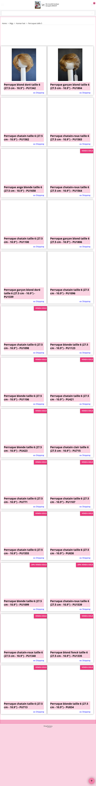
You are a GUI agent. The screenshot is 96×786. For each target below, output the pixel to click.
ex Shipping (38, 92)
